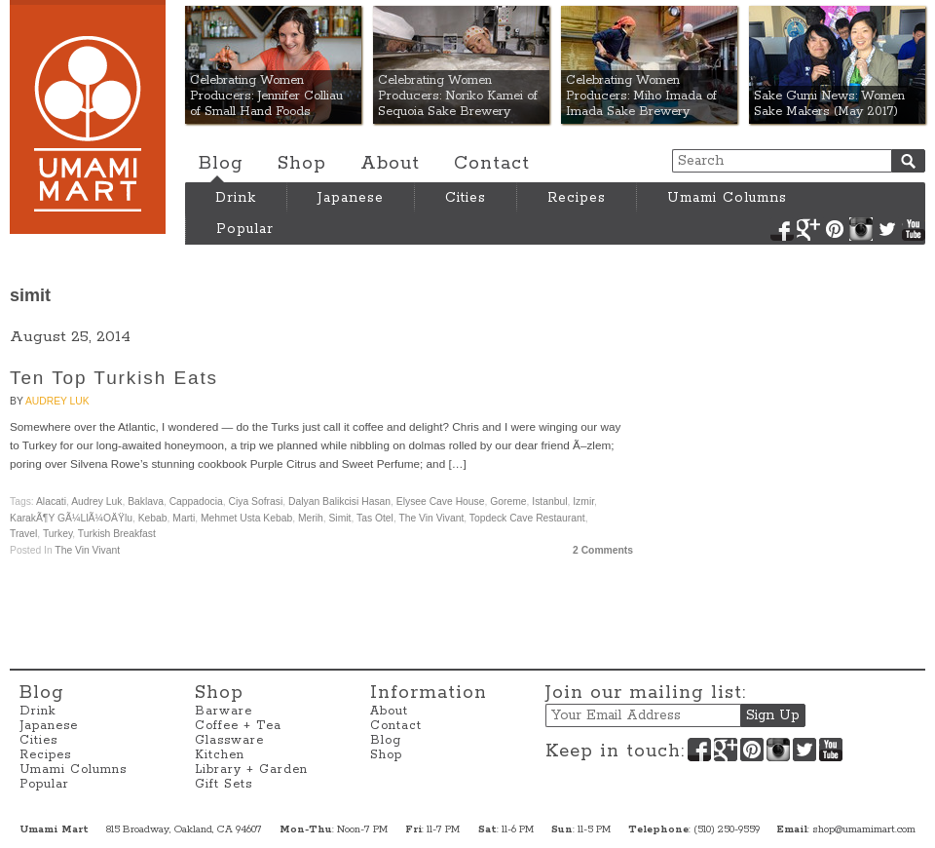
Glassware (229, 740)
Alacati (51, 501)
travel (23, 533)
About (390, 163)
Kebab (153, 518)
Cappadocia (196, 501)
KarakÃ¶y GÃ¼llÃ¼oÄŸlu (71, 518)
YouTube (913, 229)
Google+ (808, 229)
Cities (465, 198)
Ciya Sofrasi (256, 501)
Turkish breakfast (117, 533)
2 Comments (603, 550)
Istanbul (549, 501)
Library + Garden (251, 769)
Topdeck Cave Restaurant (527, 518)
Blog (221, 163)
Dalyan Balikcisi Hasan (339, 501)
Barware (223, 711)
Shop (302, 163)
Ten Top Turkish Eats (114, 377)
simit (339, 518)
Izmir (583, 501)
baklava (146, 501)
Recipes (576, 198)
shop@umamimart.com (864, 829)
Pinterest (834, 229)
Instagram (861, 229)
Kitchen (219, 755)
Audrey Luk (57, 401)
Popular (245, 229)
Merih (310, 518)
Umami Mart (88, 117)
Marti (183, 518)
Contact (492, 163)
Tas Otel (374, 518)
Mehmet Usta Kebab (246, 518)
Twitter (887, 229)
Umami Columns (727, 198)
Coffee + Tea (238, 725)
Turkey (57, 533)
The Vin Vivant (431, 518)
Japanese (351, 198)
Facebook (782, 229)
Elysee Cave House (440, 501)
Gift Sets (223, 784)
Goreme (508, 501)
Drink (235, 198)
